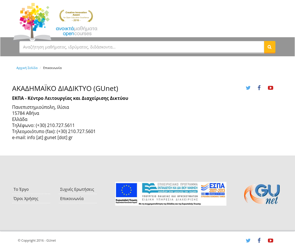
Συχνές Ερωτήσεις (77, 189)
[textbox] (141, 47)
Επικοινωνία (72, 198)
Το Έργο (21, 189)
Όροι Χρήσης (26, 198)
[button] (269, 47)
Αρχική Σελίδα (26, 68)
